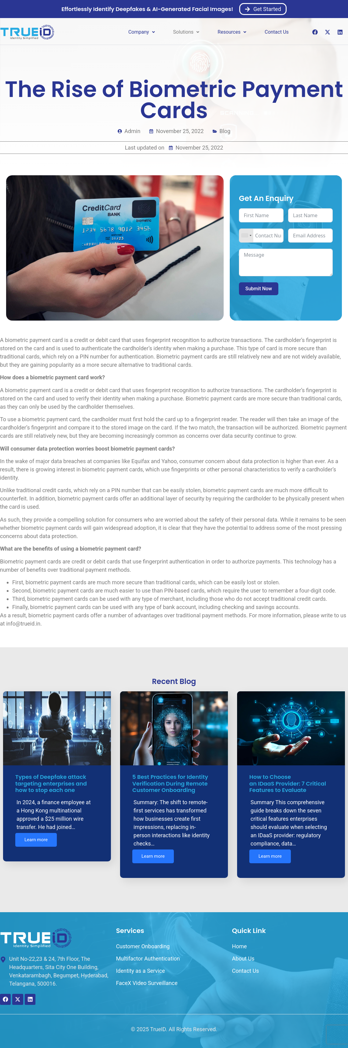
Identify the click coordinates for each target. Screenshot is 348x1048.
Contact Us (277, 32)
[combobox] (246, 235)
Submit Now (258, 289)
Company (141, 32)
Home (239, 941)
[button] (141, 32)
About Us (243, 953)
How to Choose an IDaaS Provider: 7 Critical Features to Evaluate (287, 783)
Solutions (186, 32)
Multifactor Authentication (148, 953)
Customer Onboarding (143, 941)
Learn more (36, 841)
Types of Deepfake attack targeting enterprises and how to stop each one (51, 783)
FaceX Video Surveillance (147, 978)
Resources (232, 32)
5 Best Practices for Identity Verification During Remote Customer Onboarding (170, 783)
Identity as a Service (140, 966)
